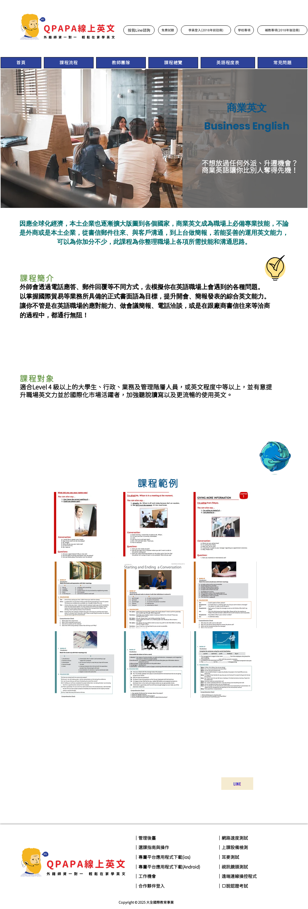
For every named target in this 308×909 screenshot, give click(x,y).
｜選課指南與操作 (151, 847)
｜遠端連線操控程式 (237, 876)
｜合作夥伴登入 (149, 886)
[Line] (237, 783)
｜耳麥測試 (228, 857)
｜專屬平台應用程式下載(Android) (167, 867)
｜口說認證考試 (232, 886)
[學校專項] (244, 30)
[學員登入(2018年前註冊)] (206, 30)
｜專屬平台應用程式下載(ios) (162, 857)
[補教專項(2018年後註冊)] (282, 30)
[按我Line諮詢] (139, 30)
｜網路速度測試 (232, 838)
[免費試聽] (167, 30)
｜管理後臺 (145, 838)
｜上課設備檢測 (232, 847)
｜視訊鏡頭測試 (232, 867)
